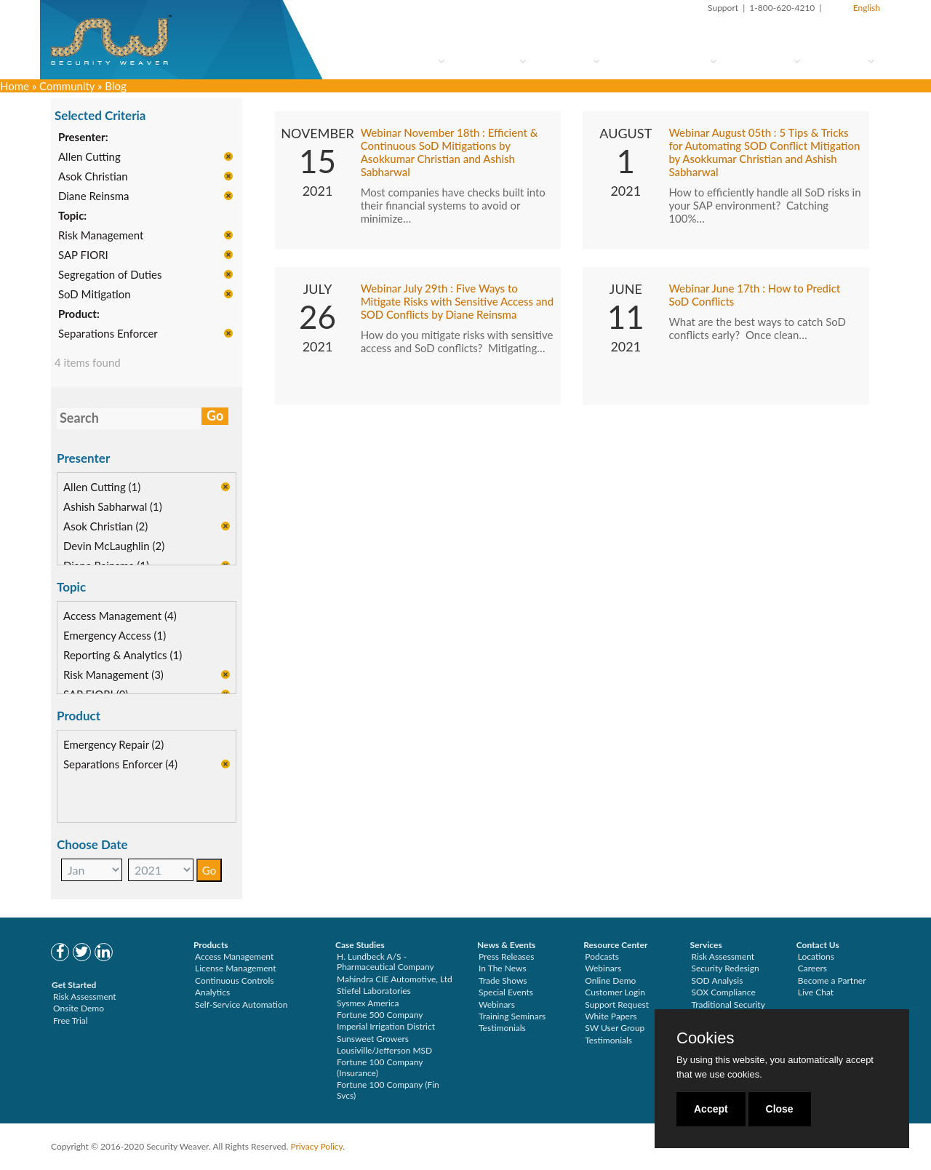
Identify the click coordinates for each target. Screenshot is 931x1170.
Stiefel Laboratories (374, 990)
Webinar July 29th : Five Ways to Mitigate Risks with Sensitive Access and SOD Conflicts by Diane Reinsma (457, 302)
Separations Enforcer (108, 334)
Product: (79, 314)
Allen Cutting (89, 157)
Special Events (506, 992)
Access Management (234, 956)
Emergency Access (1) (114, 635)
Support (723, 7)
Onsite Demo (78, 1008)
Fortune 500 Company (380, 1014)
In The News (503, 968)
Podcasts (602, 956)
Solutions (568, 61)
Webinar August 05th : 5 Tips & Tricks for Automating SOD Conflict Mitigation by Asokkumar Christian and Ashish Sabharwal (764, 153)
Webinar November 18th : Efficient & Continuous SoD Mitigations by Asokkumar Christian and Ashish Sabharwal (449, 153)
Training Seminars (512, 1016)
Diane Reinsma (93, 196)
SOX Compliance (724, 992)
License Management (235, 968)
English (866, 7)
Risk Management (100, 235)
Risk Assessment (84, 996)
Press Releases (506, 956)
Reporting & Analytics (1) (122, 655)
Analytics (212, 992)
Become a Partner (832, 980)
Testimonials (502, 1027)
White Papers (610, 1016)
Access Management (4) (120, 616)
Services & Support (663, 61)
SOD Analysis (717, 980)
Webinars (497, 1004)
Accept (711, 1109)
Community (764, 61)
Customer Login (615, 992)
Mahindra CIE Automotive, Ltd (394, 979)
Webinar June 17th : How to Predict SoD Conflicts (754, 295)
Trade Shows (503, 980)
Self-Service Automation (241, 1004)
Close (780, 1109)
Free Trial (70, 1020)
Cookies (705, 1038)
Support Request (617, 1004)
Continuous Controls (234, 980)
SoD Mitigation (94, 294)
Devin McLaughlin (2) (113, 546)
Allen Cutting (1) (101, 487)
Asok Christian (93, 176)
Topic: (72, 216)
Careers (812, 968)
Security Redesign (725, 968)
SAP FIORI (83, 255)
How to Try (491, 61)
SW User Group (614, 1027)
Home (14, 85)
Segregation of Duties (109, 275)
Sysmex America (368, 1003)
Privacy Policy (316, 1146)
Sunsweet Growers (373, 1038)
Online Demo (610, 980)
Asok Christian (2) (105, 526)
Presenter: (83, 137)
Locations (816, 956)
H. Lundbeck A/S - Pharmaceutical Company (385, 961)
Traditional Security (728, 1004)
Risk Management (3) (113, 675)
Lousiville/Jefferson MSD (384, 1050)
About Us (843, 61)
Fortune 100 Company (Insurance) (380, 1067)
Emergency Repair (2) (113, 745)
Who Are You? (402, 61)
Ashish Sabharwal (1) (112, 507)
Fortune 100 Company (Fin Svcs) (388, 1089)
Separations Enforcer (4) (120, 764)
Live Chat (816, 992)
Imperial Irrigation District (386, 1026)
